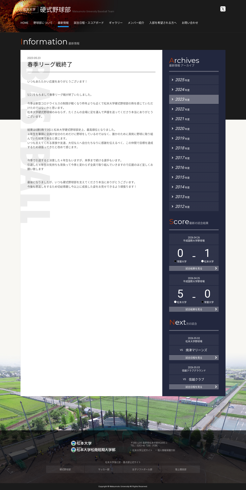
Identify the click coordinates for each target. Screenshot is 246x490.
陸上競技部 (180, 469)
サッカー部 (103, 469)
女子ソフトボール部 (142, 469)
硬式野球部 (65, 469)
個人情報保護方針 (166, 450)
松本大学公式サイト (142, 450)
